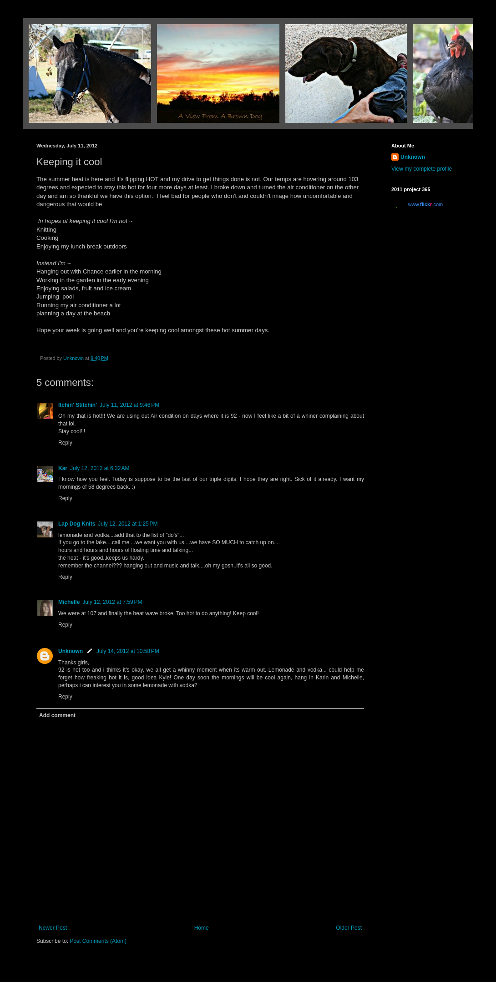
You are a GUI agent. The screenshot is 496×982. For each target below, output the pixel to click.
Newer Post (53, 928)
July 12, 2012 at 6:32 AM (99, 468)
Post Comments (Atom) (98, 941)
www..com (425, 204)
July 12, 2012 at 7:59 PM (112, 602)
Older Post (349, 928)
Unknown (70, 651)
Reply (65, 443)
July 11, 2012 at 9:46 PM (129, 405)
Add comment (57, 715)
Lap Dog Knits (76, 524)
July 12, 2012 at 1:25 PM (127, 524)
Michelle (69, 602)
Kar (62, 468)
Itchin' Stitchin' (77, 405)
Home (201, 928)
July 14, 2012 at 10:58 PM (127, 651)
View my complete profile (421, 169)
